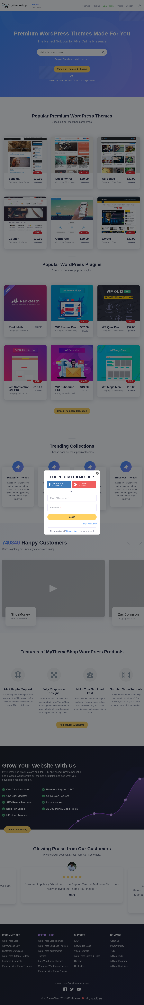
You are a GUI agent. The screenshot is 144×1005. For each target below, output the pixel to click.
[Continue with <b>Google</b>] (84, 484)
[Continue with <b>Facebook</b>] (59, 484)
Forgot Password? (89, 524)
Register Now (71, 531)
